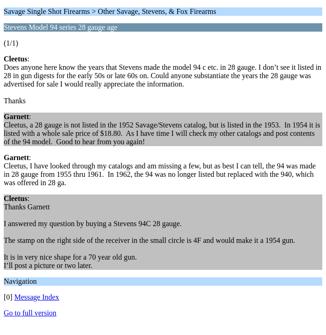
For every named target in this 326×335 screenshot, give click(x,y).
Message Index (36, 297)
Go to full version (30, 313)
